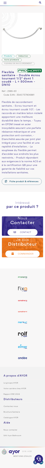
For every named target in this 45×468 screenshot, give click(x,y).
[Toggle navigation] (5, 3)
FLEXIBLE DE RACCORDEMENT (18, 63)
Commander (22, 253)
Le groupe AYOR (11, 383)
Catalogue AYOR (11, 417)
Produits (8, 56)
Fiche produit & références (22, 181)
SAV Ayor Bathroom (12, 435)
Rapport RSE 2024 (12, 394)
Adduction (23, 56)
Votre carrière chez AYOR (15, 388)
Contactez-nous (11, 406)
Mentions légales (22, 456)
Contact (22, 232)
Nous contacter (10, 430)
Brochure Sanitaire (12, 412)
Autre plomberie (11, 60)
